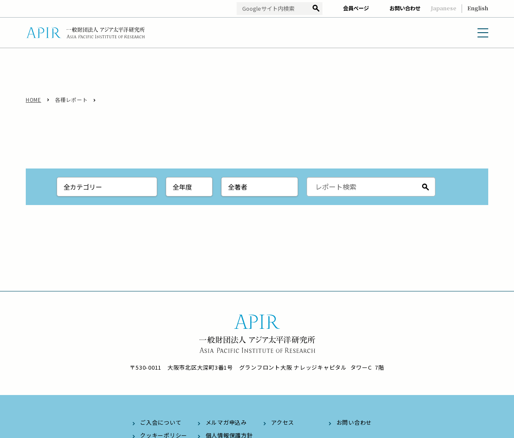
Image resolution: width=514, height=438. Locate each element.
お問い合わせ (404, 8)
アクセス (282, 422)
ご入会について (160, 422)
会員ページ (356, 8)
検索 (315, 8)
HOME (33, 99)
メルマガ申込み (226, 422)
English (477, 8)
